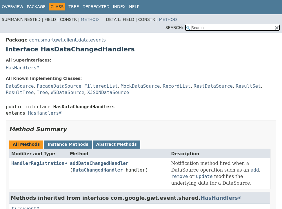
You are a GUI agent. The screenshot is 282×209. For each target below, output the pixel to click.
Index (119, 6)
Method (90, 19)
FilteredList (101, 86)
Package (36, 6)
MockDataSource (140, 86)
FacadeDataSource (59, 86)
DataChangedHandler (98, 170)
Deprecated (95, 6)
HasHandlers (21, 68)
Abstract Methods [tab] (116, 144)
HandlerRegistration (37, 163)
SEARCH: (174, 27)
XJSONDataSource (108, 92)
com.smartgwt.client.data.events (67, 40)
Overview (12, 6)
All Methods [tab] (26, 144)
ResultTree (20, 92)
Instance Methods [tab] (68, 144)
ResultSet (248, 86)
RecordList (177, 86)
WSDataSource (67, 92)
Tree (73, 6)
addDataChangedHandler (99, 163)
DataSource (20, 86)
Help (134, 6)
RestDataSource (213, 86)
